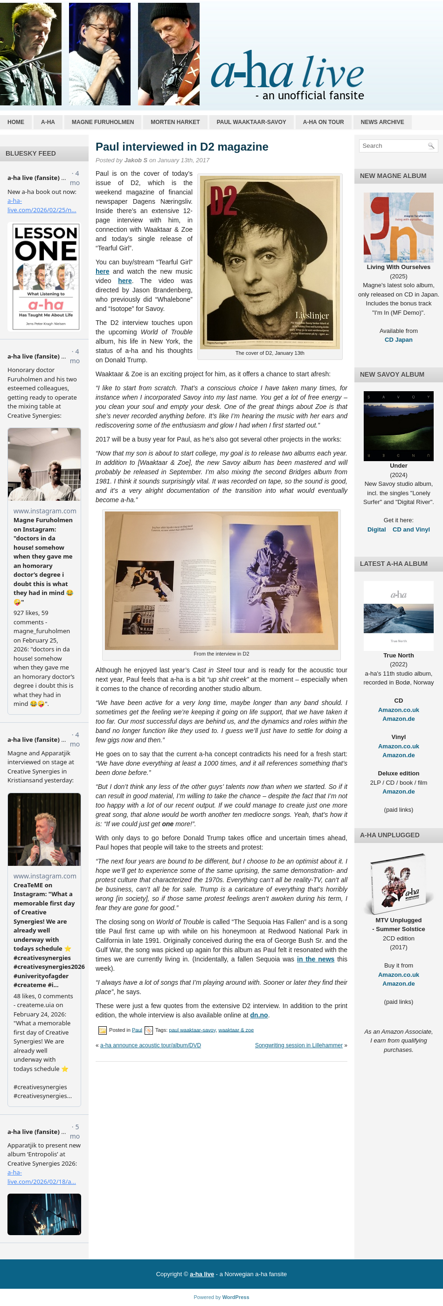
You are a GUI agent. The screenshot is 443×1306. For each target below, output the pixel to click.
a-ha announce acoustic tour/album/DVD (150, 1045)
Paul (137, 1029)
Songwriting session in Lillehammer (299, 1045)
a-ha (48, 122)
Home (15, 122)
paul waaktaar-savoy (192, 1029)
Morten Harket (175, 122)
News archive (382, 122)
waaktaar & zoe (236, 1029)
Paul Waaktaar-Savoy (251, 122)
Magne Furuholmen (103, 122)
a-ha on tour (323, 122)
